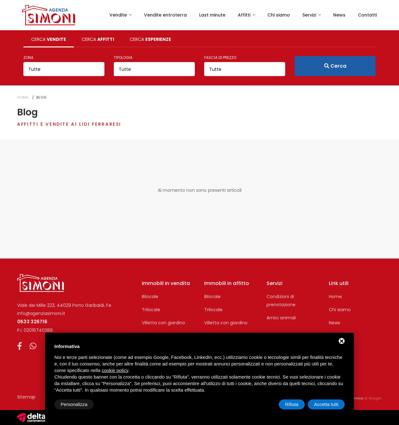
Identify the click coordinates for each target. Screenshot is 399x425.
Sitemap (26, 397)
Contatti (367, 15)
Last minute (212, 15)
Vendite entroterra (165, 15)
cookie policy (115, 370)
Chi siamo (278, 15)
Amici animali (281, 318)
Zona (28, 57)
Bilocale (150, 296)
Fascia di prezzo (220, 57)
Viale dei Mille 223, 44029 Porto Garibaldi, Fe (64, 305)
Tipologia (123, 57)
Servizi (309, 15)
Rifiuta (292, 404)
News (339, 15)
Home (23, 97)
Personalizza (74, 404)
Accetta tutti (326, 404)
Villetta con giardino (163, 323)
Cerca (335, 66)
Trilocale (151, 310)
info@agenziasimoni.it (41, 313)
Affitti (245, 15)
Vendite (118, 15)
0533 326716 (32, 321)
